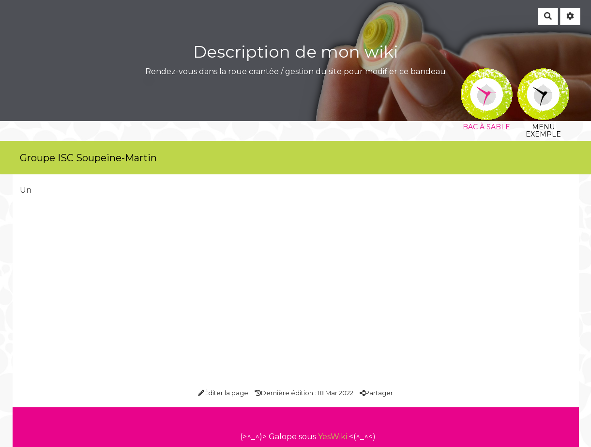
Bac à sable (486, 75)
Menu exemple (543, 75)
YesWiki (332, 436)
